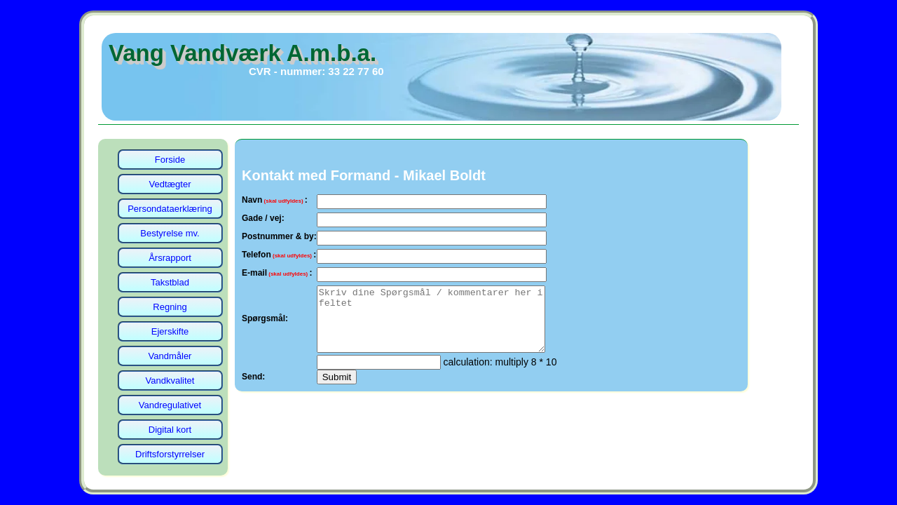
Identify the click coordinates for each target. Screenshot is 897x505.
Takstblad (170, 282)
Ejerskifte (170, 331)
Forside (170, 159)
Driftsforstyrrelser (170, 454)
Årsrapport (170, 257)
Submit (336, 389)
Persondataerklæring (170, 208)
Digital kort (170, 429)
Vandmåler (170, 356)
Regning (169, 307)
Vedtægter (170, 184)
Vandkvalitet (170, 380)
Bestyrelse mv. (169, 233)
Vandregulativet (170, 405)
